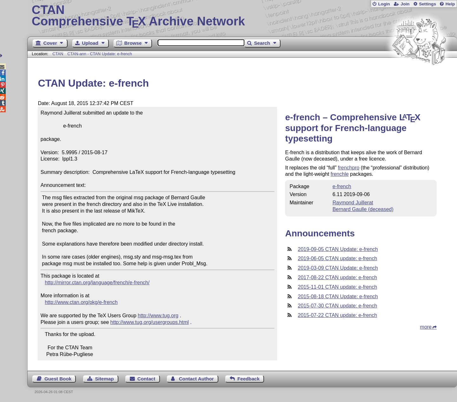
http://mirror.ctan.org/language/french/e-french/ (97, 282)
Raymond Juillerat (353, 202)
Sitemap (104, 378)
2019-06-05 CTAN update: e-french (337, 258)
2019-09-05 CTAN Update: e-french (338, 249)
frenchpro (349, 167)
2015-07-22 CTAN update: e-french (337, 315)
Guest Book (57, 378)
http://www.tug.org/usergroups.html (149, 322)
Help (450, 4)
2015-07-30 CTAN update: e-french (337, 305)
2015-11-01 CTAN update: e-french (337, 287)
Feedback (248, 378)
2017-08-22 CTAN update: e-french (337, 277)
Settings (427, 4)
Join (405, 4)
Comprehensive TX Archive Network (242, 16)
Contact (146, 378)
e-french (342, 186)
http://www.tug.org (158, 315)
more (426, 327)
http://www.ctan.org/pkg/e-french (81, 302)
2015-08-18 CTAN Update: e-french (338, 296)
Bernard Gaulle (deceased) (363, 209)
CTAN (57, 53)
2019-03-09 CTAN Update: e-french (338, 268)
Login (384, 4)
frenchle (340, 174)
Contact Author (196, 378)
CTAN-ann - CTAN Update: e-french (99, 53)
